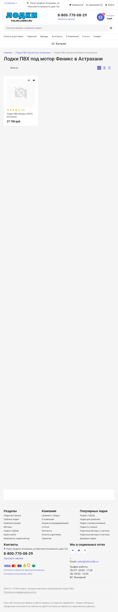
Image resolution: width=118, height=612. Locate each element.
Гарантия (32, 36)
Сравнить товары (51, 515)
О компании (48, 519)
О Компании (72, 36)
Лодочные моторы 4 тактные (95, 534)
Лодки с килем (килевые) (92, 523)
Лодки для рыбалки (90, 519)
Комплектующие (12, 523)
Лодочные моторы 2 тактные (95, 531)
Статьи (86, 36)
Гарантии (46, 538)
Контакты (57, 36)
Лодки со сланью (88, 527)
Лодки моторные (12, 515)
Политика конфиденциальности (20, 592)
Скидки (97, 36)
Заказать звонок (66, 19)
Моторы (8, 527)
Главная (8, 52)
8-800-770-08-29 (72, 15)
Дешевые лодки (88, 538)
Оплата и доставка (13, 36)
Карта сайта (10, 534)
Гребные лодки (11, 519)
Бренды (44, 36)
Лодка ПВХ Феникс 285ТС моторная (20, 115)
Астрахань (10, 3)
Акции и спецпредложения (55, 523)
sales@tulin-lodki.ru (87, 561)
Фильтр (14, 68)
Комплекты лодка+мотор (17, 538)
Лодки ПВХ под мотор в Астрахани (33, 52)
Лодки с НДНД (11, 531)
